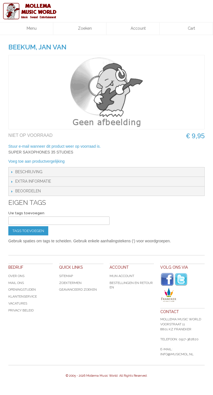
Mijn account (122, 276)
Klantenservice (22, 296)
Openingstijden (22, 289)
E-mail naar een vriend (76, 161)
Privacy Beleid (21, 310)
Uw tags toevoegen (26, 213)
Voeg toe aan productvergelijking (36, 161)
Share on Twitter (98, 161)
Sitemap (66, 276)
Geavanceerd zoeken (78, 289)
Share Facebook (87, 161)
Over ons (16, 276)
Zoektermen (70, 283)
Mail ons (16, 283)
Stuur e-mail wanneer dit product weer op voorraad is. (54, 146)
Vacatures (17, 303)
